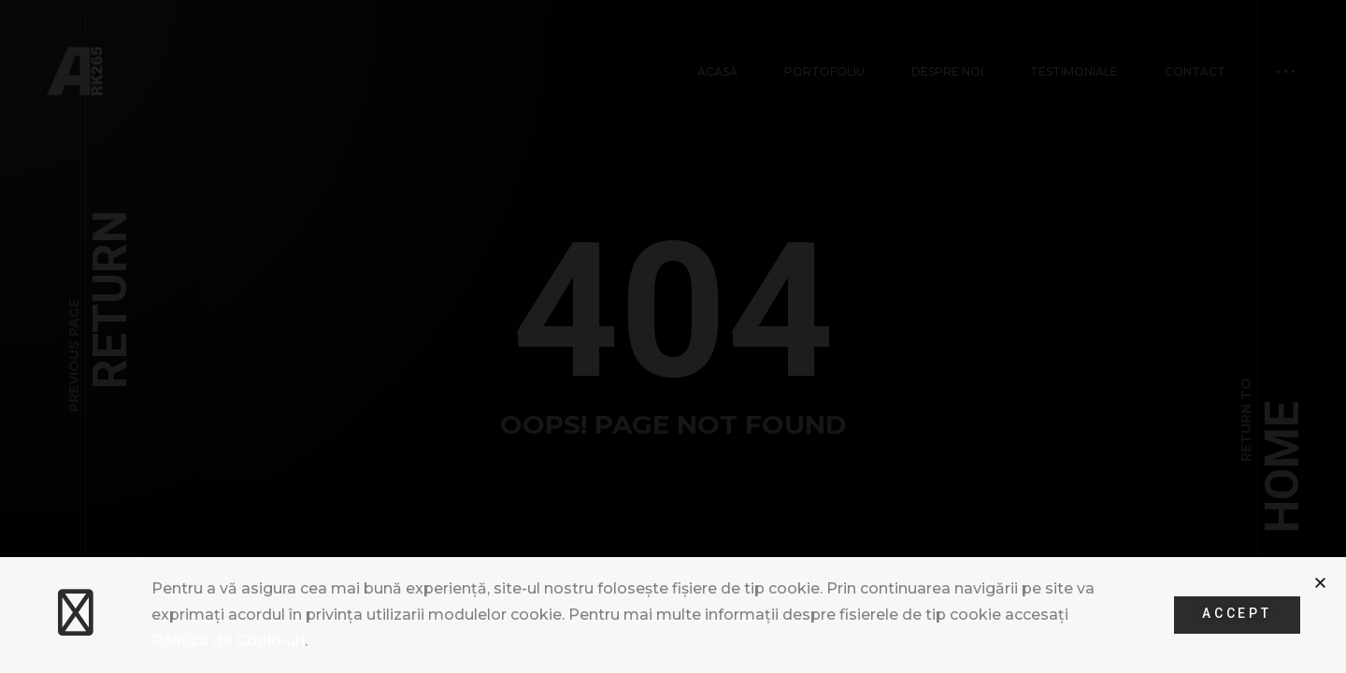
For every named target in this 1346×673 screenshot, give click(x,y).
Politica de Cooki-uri (228, 641)
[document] (673, 336)
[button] (1320, 583)
